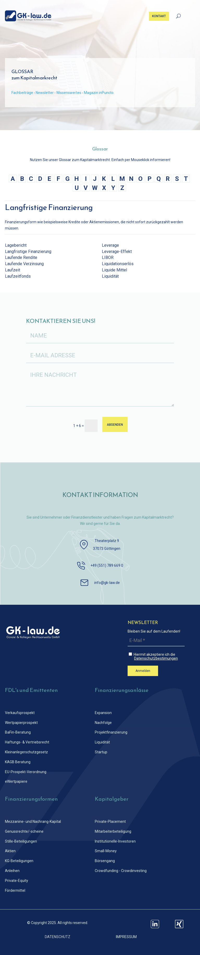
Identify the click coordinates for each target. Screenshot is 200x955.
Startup (101, 752)
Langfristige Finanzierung (28, 251)
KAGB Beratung (17, 762)
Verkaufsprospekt (20, 713)
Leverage (110, 245)
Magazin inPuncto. (99, 93)
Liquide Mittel (114, 270)
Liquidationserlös (118, 263)
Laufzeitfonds (18, 276)
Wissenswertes (68, 93)
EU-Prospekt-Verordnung (25, 772)
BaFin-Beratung (18, 732)
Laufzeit (12, 270)
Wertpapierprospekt (21, 723)
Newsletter (45, 93)
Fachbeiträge (22, 93)
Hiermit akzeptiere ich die (157, 656)
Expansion (103, 713)
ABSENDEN (115, 424)
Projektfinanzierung (111, 732)
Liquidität (110, 276)
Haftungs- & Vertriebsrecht (27, 742)
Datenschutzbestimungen (156, 658)
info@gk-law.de (107, 583)
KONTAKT (159, 16)
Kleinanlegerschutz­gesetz (26, 752)
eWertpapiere (16, 781)
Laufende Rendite (21, 257)
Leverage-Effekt (117, 251)
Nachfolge (103, 723)
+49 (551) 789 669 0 (106, 565)
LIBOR (108, 257)
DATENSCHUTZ (57, 937)
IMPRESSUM (126, 937)
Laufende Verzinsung (24, 263)
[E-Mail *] (156, 640)
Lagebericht (16, 245)
